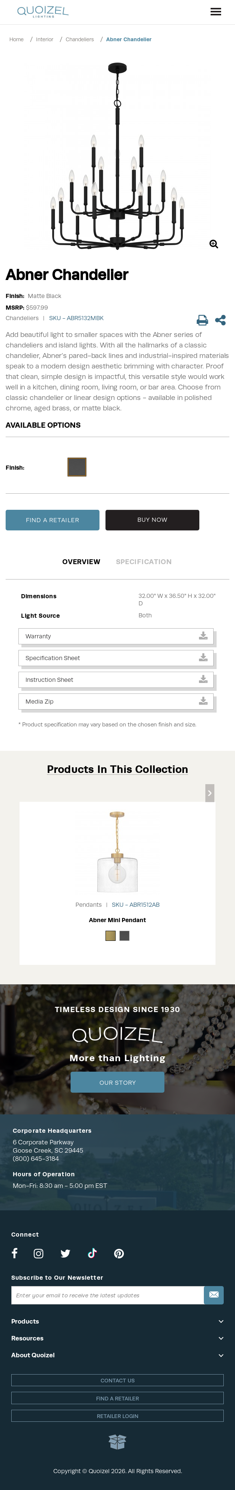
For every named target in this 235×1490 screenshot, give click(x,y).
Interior (44, 39)
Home (16, 39)
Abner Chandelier (129, 39)
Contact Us (118, 1381)
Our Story (117, 1083)
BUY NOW (152, 520)
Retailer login (118, 1416)
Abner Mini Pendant (117, 920)
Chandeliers (80, 39)
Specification (144, 562)
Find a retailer (117, 1399)
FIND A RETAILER (52, 520)
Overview (81, 562)
